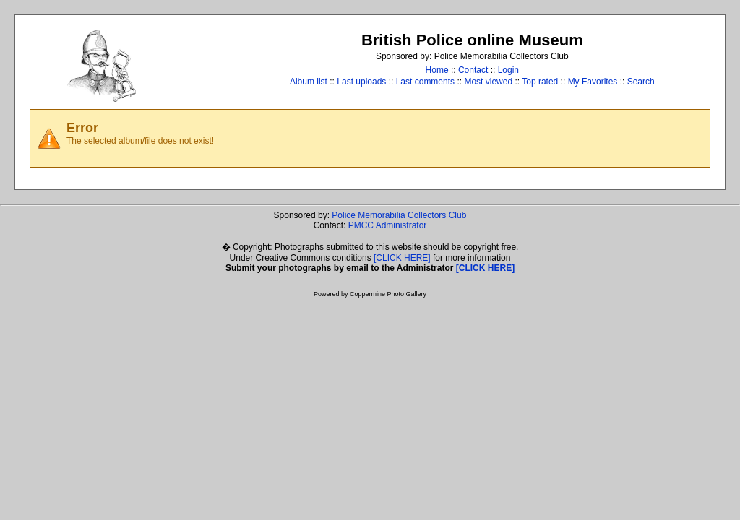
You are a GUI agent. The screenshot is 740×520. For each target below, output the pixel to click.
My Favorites (593, 82)
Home (437, 70)
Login (508, 70)
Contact (473, 70)
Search (641, 82)
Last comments (425, 82)
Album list (308, 82)
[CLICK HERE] (402, 258)
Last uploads (361, 82)
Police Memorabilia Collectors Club (399, 215)
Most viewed (488, 82)
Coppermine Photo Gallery (388, 294)
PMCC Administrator (387, 225)
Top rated (540, 82)
